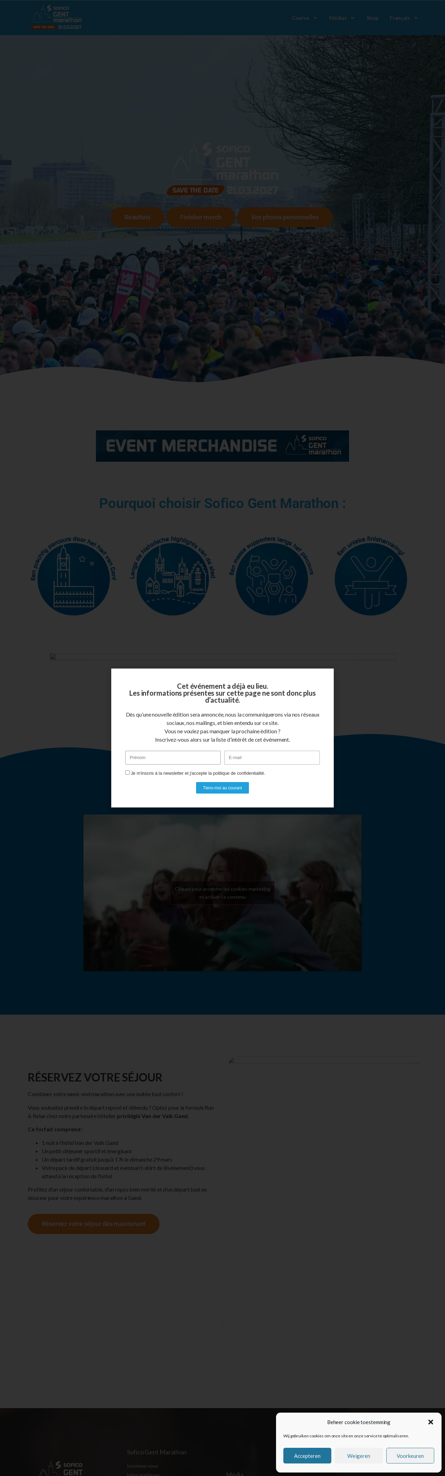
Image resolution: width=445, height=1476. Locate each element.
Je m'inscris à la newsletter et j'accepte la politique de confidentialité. (198, 773)
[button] (430, 1422)
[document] (222, 738)
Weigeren (358, 1456)
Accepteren (307, 1456)
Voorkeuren (410, 1456)
